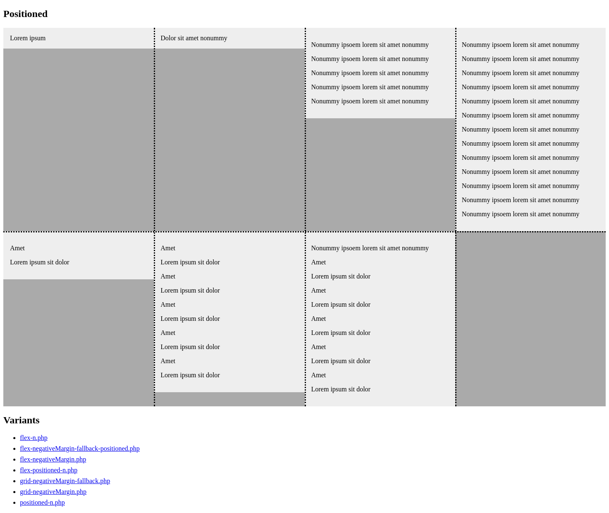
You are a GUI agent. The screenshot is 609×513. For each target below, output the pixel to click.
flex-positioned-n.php (48, 470)
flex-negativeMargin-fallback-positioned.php (80, 448)
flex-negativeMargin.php (53, 459)
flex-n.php (33, 437)
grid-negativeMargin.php (53, 491)
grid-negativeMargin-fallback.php (65, 480)
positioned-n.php (42, 502)
